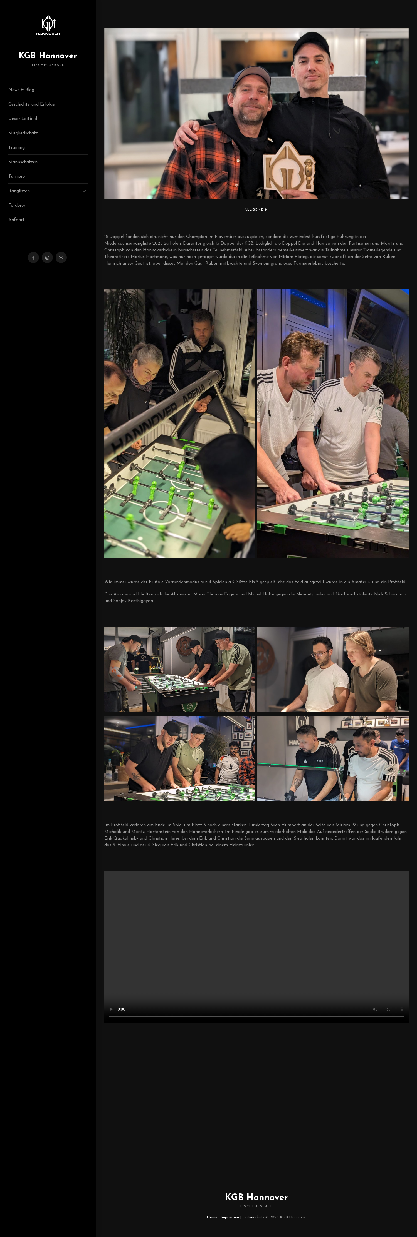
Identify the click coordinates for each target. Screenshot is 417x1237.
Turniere (16, 176)
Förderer (16, 205)
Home (212, 1217)
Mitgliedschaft (23, 133)
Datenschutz (253, 1217)
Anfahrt (16, 220)
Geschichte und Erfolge (31, 104)
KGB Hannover (48, 59)
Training (16, 148)
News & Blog (21, 90)
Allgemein (256, 209)
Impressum (230, 1217)
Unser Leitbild (22, 119)
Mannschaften (23, 162)
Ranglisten (19, 191)
